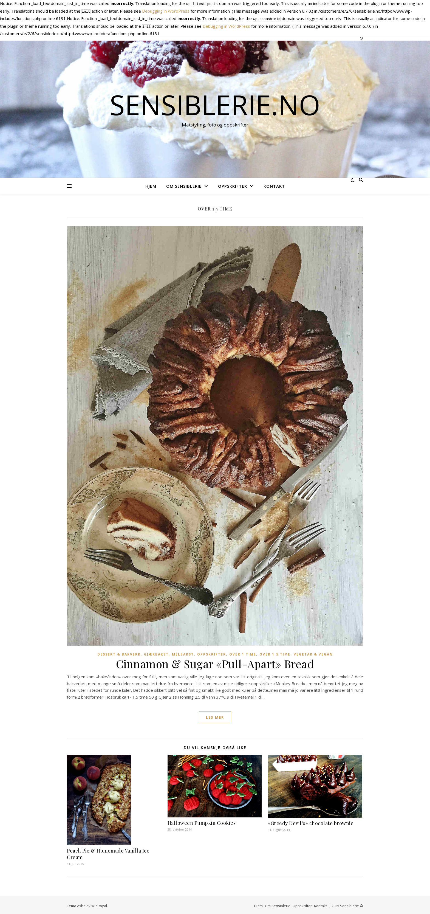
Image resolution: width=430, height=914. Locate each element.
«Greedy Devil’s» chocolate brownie (310, 821)
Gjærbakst (156, 652)
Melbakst (183, 652)
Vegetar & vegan (313, 652)
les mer (215, 715)
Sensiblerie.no (215, 102)
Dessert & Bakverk (119, 652)
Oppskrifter (232, 184)
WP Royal (99, 903)
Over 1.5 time (274, 652)
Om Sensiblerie (184, 184)
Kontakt (274, 184)
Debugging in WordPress (165, 10)
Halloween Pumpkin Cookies (202, 820)
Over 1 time (242, 652)
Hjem (150, 184)
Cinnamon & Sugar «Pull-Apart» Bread (215, 661)
